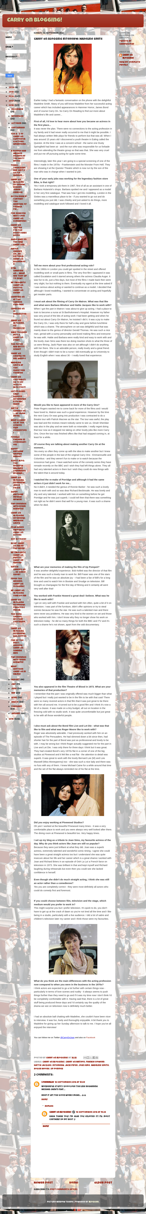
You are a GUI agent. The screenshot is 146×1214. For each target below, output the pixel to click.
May (13, 693)
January (16, 714)
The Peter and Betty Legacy (18, 347)
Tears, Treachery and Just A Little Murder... (18, 170)
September (18, 128)
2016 (11, 106)
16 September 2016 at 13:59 (70, 1082)
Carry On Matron (75, 1062)
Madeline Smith (100, 1066)
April (14, 698)
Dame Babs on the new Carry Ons (18, 242)
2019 (11, 92)
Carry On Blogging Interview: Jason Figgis (18, 483)
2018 (11, 97)
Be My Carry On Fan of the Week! (18, 546)
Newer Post (43, 1183)
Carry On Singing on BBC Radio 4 (18, 356)
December (17, 109)
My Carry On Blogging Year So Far (18, 593)
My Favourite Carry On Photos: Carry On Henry (18, 288)
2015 (11, 719)
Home (73, 1183)
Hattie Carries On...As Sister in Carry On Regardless (18, 256)
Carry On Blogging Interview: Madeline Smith (18, 518)
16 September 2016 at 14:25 (91, 1112)
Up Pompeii (57, 1069)
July (13, 684)
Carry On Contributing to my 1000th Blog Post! (18, 382)
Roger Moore (41, 1069)
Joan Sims (84, 1066)
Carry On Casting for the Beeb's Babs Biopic (19, 230)
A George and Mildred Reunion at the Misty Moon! (18, 156)
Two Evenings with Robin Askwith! (18, 506)
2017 (11, 101)
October (16, 124)
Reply (44, 1100)
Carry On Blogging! (34, 20)
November (17, 116)
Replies (49, 1106)
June (14, 689)
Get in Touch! (18, 539)
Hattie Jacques (42, 1066)
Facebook (90, 1037)
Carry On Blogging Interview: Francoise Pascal (18, 605)
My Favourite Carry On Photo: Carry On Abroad (18, 558)
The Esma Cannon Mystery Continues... (18, 619)
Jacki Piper (71, 1066)
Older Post (103, 1183)
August (15, 680)
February (16, 707)
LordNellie (47, 1082)
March (15, 702)
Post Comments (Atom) (63, 1190)
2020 (12, 88)
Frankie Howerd (95, 1062)
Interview (58, 1066)
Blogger (94, 1202)
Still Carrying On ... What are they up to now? (19, 273)
